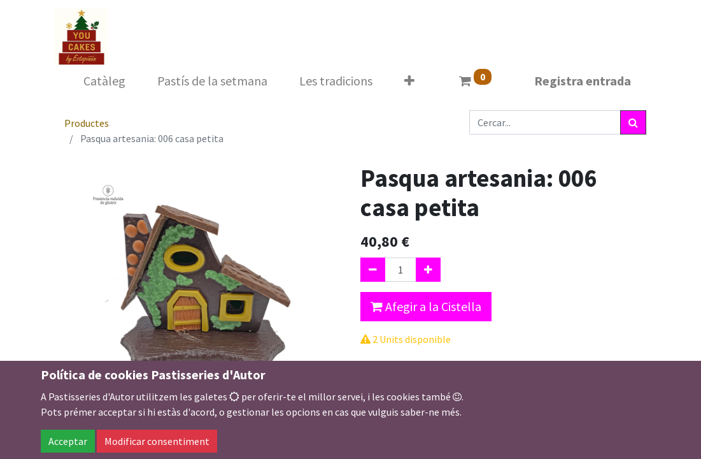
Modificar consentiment (156, 441)
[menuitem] (104, 81)
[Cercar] (633, 122)
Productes (86, 123)
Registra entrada (582, 81)
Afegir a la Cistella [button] (426, 306)
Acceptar (67, 441)
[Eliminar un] (372, 270)
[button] (409, 81)
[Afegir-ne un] (428, 270)
